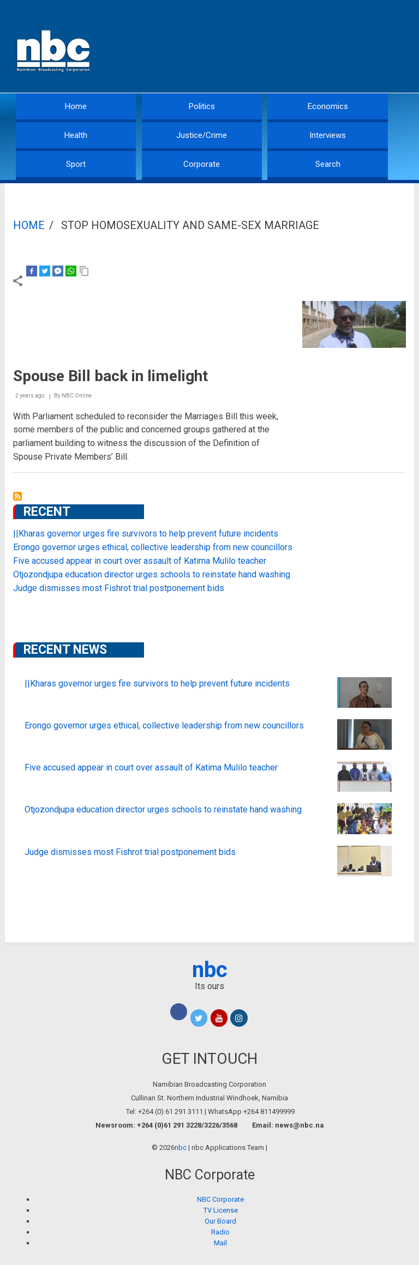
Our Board (220, 1221)
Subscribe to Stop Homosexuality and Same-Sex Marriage (17, 496)
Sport (76, 164)
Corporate (201, 164)
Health (75, 135)
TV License (220, 1210)
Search (327, 164)
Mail (220, 1243)
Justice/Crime (201, 135)
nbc (210, 970)
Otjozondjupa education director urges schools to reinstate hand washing (151, 574)
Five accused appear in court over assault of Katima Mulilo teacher (139, 561)
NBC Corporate (220, 1199)
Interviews (327, 135)
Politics (202, 106)
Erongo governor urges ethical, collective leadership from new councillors (152, 547)
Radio (220, 1232)
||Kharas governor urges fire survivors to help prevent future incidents (145, 533)
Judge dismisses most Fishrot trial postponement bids (118, 588)
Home (76, 106)
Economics (328, 106)
